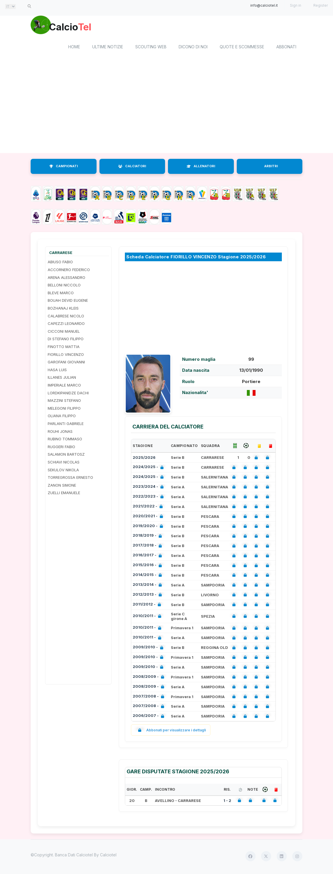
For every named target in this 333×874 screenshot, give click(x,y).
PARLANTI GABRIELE (66, 424)
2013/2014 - (148, 586)
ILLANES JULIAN (62, 378)
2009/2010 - (149, 648)
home (74, 47)
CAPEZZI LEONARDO (66, 324)
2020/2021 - (149, 517)
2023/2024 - (149, 488)
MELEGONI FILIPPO (64, 409)
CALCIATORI (132, 167)
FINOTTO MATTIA (63, 347)
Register (320, 5)
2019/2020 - (149, 527)
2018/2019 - (148, 537)
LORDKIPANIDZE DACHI (68, 393)
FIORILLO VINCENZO (66, 355)
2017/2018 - (148, 547)
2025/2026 (144, 458)
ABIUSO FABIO (60, 263)
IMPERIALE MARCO (64, 386)
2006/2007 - (149, 717)
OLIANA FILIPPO (62, 417)
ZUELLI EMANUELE (64, 494)
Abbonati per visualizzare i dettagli (171, 731)
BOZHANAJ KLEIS (63, 309)
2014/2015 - (148, 576)
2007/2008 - (149, 698)
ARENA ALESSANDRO (66, 278)
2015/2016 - (148, 566)
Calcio (79, 27)
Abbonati (286, 47)
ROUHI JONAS (60, 432)
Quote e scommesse (242, 47)
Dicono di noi (193, 47)
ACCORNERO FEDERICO (69, 270)
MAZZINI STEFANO (64, 401)
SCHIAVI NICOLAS (63, 463)
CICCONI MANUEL (64, 332)
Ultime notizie (107, 47)
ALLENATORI (201, 167)
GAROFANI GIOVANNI (66, 363)
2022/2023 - (149, 498)
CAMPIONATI (63, 167)
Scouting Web (150, 47)
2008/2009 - (149, 678)
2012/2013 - (148, 596)
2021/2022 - (149, 508)
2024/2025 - (149, 468)
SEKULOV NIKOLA (63, 470)
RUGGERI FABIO (61, 447)
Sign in (295, 5)
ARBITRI (271, 167)
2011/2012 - (148, 606)
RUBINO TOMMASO (65, 440)
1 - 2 (227, 801)
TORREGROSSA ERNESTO (70, 478)
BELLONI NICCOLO (64, 286)
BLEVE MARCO (61, 293)
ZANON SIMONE (62, 486)
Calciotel (108, 855)
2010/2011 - (148, 617)
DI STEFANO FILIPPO (66, 340)
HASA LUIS (57, 370)
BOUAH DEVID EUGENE (68, 301)
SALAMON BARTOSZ (66, 455)
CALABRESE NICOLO (66, 316)
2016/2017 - (148, 557)
